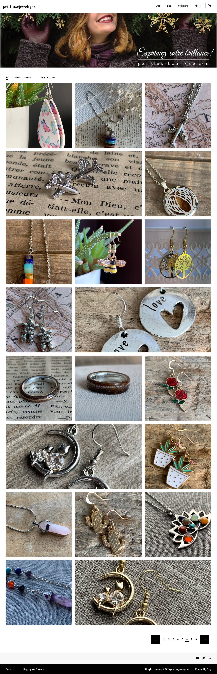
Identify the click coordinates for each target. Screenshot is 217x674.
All (7, 77)
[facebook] (198, 658)
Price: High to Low (47, 77)
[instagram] (204, 658)
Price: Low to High (23, 77)
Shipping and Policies (33, 669)
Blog (169, 5)
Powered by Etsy (203, 669)
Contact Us (11, 669)
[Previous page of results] (155, 639)
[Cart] (209, 6)
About (197, 5)
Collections (183, 5)
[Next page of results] (204, 639)
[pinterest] (210, 658)
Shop (158, 5)
